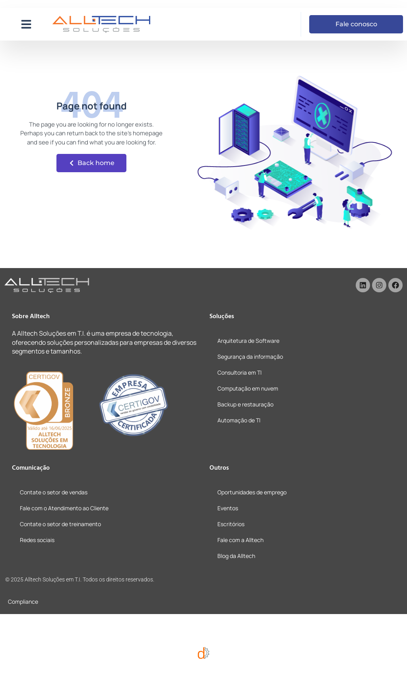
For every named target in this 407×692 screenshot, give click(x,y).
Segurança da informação (250, 356)
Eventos (227, 508)
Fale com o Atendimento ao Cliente (64, 508)
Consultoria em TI (239, 372)
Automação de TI (238, 420)
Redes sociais (37, 540)
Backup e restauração (245, 404)
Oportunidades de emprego (252, 492)
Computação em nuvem (247, 388)
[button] (26, 24)
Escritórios (230, 524)
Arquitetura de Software (248, 340)
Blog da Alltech (236, 556)
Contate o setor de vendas (53, 492)
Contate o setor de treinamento (60, 524)
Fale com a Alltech (240, 540)
